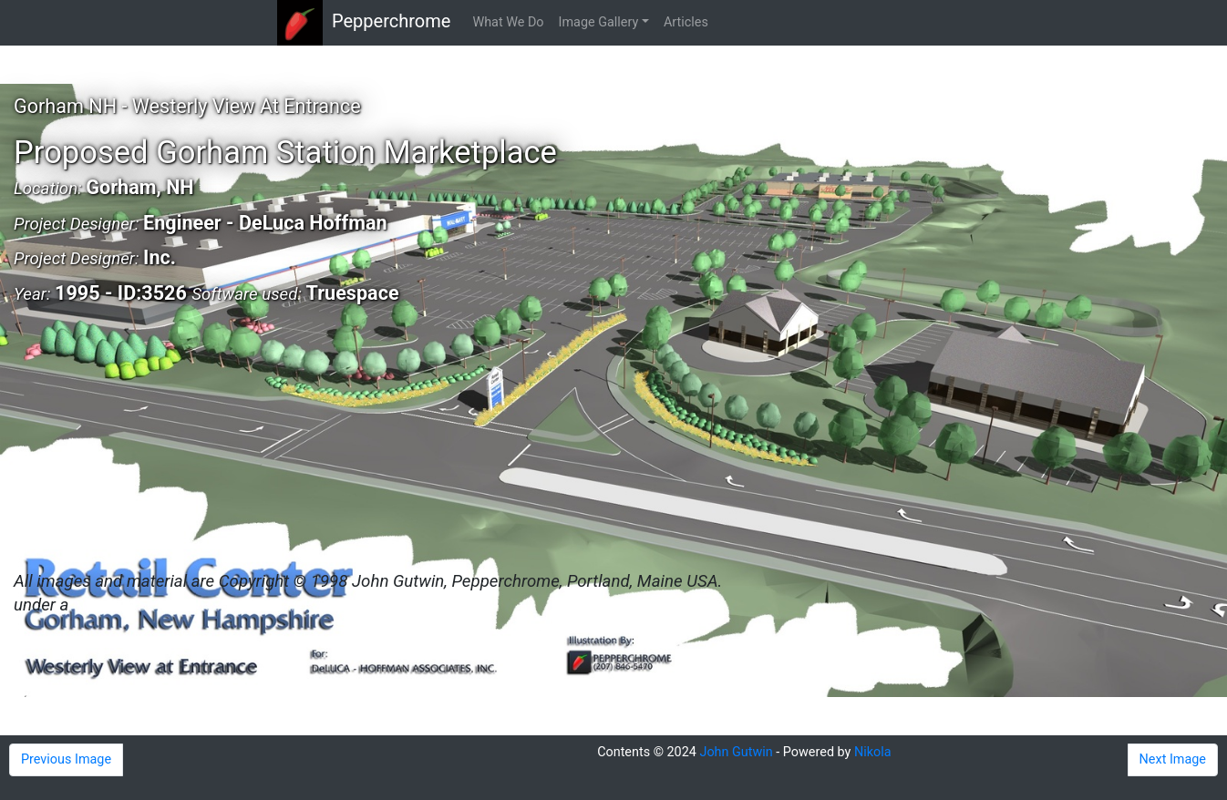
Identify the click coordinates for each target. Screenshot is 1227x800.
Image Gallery (599, 22)
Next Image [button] (1172, 759)
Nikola (873, 752)
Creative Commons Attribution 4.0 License (228, 605)
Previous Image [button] (66, 759)
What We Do (507, 22)
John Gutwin (735, 752)
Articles (686, 22)
